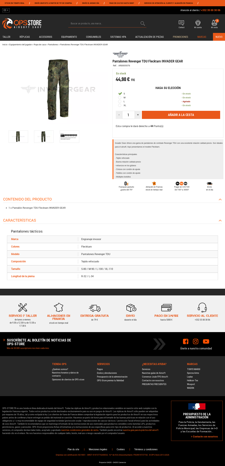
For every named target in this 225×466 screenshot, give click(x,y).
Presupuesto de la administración (112, 376)
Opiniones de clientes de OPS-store (68, 379)
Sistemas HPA (118, 36)
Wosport (191, 384)
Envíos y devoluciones (107, 373)
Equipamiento (69, 36)
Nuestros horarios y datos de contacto (65, 374)
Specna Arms (193, 373)
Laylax (190, 376)
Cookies (121, 449)
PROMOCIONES (180, 36)
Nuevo (218, 36)
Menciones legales (98, 449)
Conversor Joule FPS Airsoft (155, 376)
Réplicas (25, 36)
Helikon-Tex (192, 380)
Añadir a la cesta (181, 115)
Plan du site (73, 449)
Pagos (100, 369)
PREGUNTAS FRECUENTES (154, 384)
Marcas (201, 36)
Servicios (146, 369)
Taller (6, 36)
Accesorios (45, 36)
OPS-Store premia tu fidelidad (110, 380)
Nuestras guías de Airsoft (154, 373)
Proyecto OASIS (105, 462)
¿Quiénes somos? (60, 369)
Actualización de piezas (149, 36)
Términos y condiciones (146, 449)
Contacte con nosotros (153, 380)
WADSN (190, 388)
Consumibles (93, 36)
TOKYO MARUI (193, 369)
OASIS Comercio (119, 462)
